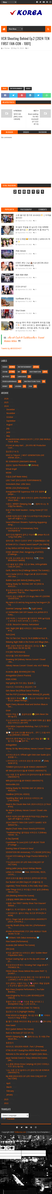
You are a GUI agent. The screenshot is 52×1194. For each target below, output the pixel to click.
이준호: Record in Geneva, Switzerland (22, 624)
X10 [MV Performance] (15, 652)
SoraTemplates (43, 1132)
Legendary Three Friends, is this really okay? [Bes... (27, 886)
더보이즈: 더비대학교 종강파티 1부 (21, 687)
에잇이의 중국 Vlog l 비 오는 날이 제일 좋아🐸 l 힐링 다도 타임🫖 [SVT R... (27, 740)
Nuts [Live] (10, 634)
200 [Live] (10, 949)
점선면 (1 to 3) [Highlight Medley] (20, 1011)
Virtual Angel (11, 469)
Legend (18, 386)
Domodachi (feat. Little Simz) (18, 484)
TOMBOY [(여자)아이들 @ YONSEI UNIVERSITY (26, 767)
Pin (30, 386)
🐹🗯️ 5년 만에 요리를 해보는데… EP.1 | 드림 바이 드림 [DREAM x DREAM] (28, 733)
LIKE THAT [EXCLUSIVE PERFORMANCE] (23, 480)
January (9, 1095)
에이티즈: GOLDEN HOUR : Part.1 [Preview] (24, 1046)
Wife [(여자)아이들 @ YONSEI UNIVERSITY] (24, 781)
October (10, 417)
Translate (7, 1119)
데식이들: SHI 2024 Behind (17, 656)
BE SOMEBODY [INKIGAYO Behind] (21, 461)
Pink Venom (21, 251)
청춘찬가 (10, 1043)
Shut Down (20, 310)
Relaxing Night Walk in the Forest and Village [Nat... (28, 642)
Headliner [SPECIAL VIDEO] (17, 794)
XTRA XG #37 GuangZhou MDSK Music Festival (26, 1050)
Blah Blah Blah (22, 275)
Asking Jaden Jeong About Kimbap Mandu (23, 868)
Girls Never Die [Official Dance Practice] (22, 691)
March (9, 1087)
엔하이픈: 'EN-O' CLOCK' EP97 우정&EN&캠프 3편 (28, 541)
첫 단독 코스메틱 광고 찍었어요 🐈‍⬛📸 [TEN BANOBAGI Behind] (24, 559)
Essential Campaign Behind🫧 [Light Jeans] (24, 608)
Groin (8, 710)
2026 (6, 399)
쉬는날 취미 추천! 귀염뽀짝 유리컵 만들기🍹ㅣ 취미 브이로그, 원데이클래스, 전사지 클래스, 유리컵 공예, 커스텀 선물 (33, 325)
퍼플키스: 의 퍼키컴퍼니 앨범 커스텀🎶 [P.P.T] (26, 909)
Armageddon (11, 745)
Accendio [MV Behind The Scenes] (20, 945)
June (8, 432)
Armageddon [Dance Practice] (18, 675)
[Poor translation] (10, 1148)
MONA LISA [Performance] (17, 488)
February (10, 1091)
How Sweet (10, 1025)
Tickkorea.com (20, 1132)
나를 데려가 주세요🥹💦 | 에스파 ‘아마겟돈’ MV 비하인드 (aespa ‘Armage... (28, 699)
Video (28, 88)
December (10, 409)
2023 (6, 1099)
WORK (8, 473)
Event (4, 386)
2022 (6, 1103)
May (8, 436)
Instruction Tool (32, 381)
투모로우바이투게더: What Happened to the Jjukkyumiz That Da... (25, 591)
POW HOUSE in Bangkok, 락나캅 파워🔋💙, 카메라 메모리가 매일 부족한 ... (28, 1016)
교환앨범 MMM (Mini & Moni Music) (21, 899)
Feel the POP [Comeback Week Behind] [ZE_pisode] (27, 694)
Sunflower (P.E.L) (23, 299)
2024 (6, 406)
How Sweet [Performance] (17, 941)
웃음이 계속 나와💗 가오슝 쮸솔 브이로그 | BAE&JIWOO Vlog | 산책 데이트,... (25, 1003)
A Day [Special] (12, 839)
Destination (35, 372)
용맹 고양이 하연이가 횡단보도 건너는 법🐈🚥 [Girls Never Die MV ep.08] (26, 647)
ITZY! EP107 (21, 287)
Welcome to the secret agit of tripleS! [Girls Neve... (27, 1054)
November (11, 413)
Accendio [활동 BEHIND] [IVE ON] (20, 672)
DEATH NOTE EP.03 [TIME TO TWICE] (22, 1008)
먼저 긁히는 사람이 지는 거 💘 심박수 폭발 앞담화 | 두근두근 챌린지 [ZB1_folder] (28, 984)
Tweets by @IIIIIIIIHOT (11, 348)
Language (22, 377)
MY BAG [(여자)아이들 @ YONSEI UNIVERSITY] (26, 771)
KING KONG (11, 679)
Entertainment (16, 88)
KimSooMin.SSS (12, 784)
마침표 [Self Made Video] (16, 476)
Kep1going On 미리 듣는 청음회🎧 (21, 683)
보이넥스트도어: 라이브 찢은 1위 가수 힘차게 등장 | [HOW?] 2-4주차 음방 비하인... (28, 978)
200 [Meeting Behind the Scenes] (20, 896)
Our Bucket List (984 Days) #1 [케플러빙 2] (24, 882)
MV (19, 372)
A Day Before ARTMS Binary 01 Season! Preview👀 (28, 548)
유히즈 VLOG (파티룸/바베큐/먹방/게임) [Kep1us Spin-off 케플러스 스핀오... (27, 817)
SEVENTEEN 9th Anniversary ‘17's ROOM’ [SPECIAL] (28, 852)
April (8, 1083)
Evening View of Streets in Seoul (19, 848)
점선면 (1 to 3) (12, 451)
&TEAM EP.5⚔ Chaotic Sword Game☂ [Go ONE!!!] (27, 544)
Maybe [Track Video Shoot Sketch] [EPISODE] (25, 829)
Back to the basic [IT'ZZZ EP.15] (19, 1033)
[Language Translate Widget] (15, 1115)
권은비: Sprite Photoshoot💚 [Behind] (22, 465)
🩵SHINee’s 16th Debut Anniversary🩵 (22, 938)
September (11, 421)
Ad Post (5, 377)
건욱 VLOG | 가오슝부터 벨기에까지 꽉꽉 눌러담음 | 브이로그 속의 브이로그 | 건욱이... (28, 619)
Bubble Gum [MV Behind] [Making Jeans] (23, 580)
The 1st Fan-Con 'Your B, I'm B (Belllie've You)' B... (27, 638)
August (9, 424)
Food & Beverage (9, 381)
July (8, 428)
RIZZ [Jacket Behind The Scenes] (20, 1029)
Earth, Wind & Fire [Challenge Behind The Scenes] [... (28, 570)
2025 (6, 402)
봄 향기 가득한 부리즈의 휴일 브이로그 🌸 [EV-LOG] (28, 1021)
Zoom (4, 372)
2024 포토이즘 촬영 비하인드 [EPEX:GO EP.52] (26, 878)
